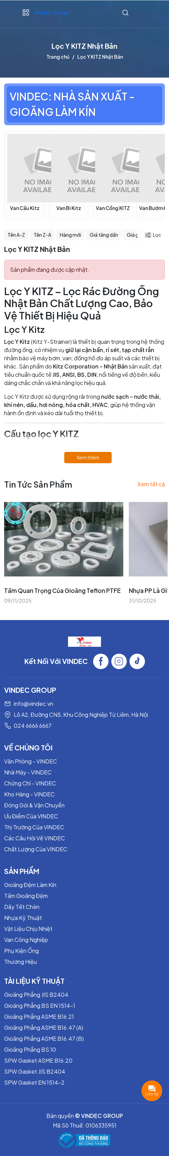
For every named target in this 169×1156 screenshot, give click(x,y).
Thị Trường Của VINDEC (34, 827)
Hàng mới (70, 235)
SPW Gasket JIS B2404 (34, 1071)
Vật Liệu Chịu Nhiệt (28, 928)
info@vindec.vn (33, 703)
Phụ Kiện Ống (21, 950)
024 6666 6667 (33, 725)
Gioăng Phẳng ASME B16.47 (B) (44, 1038)
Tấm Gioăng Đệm (26, 895)
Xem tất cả (151, 484)
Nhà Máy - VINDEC (28, 772)
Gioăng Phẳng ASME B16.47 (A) (43, 1027)
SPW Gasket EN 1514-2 (34, 1082)
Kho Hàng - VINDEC (29, 794)
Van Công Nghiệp (26, 939)
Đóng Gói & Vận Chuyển (34, 805)
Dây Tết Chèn (22, 906)
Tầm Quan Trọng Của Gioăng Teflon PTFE (62, 590)
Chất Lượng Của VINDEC (35, 849)
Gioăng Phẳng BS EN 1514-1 (39, 1005)
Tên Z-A (42, 235)
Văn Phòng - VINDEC (30, 761)
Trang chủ (57, 57)
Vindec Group (51, 12)
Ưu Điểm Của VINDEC (31, 816)
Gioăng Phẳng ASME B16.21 (39, 1016)
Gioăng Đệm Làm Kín (30, 884)
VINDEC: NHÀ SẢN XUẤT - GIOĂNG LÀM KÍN (72, 104)
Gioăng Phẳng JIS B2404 (36, 994)
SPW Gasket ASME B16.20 (38, 1060)
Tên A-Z (16, 235)
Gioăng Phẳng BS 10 (30, 1049)
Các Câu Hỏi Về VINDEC (34, 838)
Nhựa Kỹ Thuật (23, 917)
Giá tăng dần (104, 235)
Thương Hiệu (20, 961)
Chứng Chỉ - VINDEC (30, 783)
